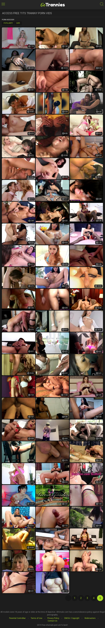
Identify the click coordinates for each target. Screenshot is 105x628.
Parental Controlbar (17, 618)
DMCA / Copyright (71, 618)
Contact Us (52, 621)
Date (18, 23)
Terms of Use (36, 618)
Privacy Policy (53, 618)
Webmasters (90, 618)
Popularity (8, 23)
